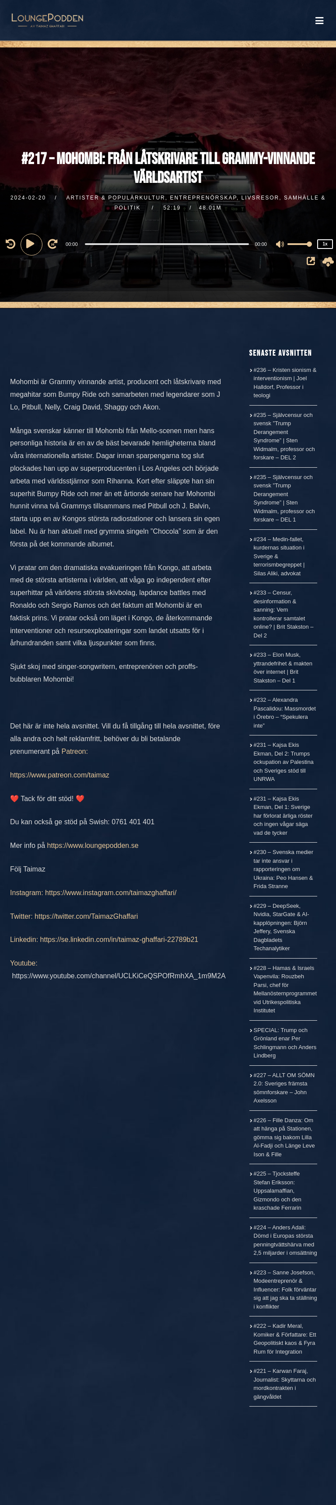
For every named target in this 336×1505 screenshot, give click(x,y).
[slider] (167, 244)
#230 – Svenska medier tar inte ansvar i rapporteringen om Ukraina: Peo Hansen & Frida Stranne (284, 869)
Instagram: (26, 892)
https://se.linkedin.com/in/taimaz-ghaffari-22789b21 (119, 939)
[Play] (33, 243)
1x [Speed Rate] (324, 244)
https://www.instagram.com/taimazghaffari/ (110, 892)
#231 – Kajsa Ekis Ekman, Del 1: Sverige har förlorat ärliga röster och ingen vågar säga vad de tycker (283, 815)
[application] (168, 243)
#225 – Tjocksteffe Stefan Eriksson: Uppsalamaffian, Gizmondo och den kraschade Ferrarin (277, 1190)
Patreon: (74, 751)
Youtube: (24, 963)
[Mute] (280, 245)
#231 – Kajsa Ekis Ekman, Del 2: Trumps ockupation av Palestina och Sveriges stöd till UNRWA (284, 762)
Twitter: (21, 916)
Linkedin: (24, 939)
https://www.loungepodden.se (93, 845)
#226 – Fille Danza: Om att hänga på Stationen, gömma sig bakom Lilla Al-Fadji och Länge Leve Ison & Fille (284, 1137)
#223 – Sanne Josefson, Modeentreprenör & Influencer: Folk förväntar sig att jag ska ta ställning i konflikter (285, 1289)
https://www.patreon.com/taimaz (59, 775)
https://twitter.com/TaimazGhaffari (86, 916)
